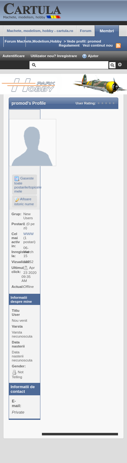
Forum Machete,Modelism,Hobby (33, 41)
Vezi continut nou (98, 45)
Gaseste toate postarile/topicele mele (25, 184)
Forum (85, 31)
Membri (107, 31)
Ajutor (90, 56)
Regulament (69, 45)
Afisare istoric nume (24, 201)
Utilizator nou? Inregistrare (54, 56)
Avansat (120, 64)
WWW (28, 234)
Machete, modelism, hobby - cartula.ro (40, 31)
